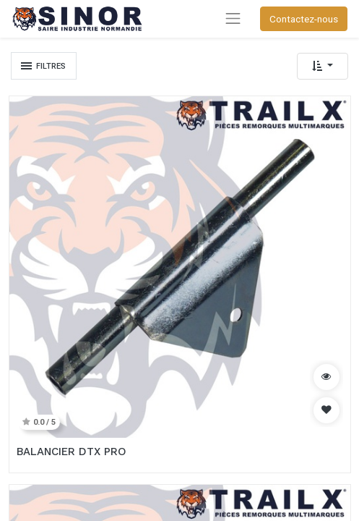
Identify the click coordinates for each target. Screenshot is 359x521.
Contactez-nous (303, 19)
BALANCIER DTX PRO (71, 451)
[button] (322, 66)
